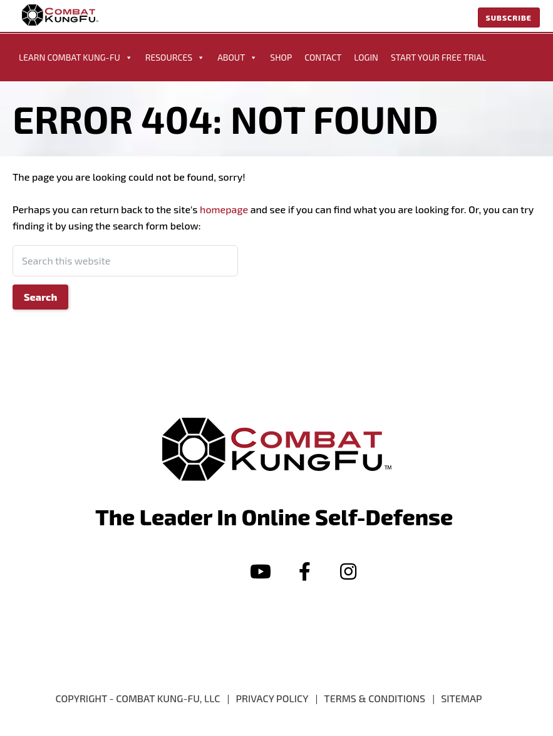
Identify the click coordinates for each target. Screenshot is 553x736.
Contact (322, 57)
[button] (260, 571)
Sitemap (461, 698)
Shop (281, 57)
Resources (175, 57)
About (237, 57)
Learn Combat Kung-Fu (76, 57)
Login (366, 57)
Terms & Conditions (374, 698)
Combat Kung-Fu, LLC (168, 698)
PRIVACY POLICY (272, 698)
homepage (224, 209)
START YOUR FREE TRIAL (438, 57)
